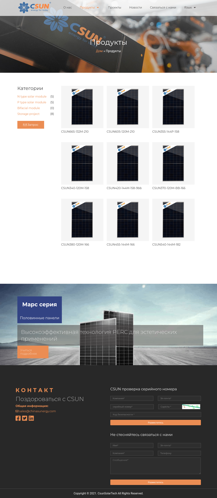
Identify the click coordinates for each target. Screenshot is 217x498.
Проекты (114, 7)
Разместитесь (155, 422)
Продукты (89, 7)
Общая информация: (32, 406)
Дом (99, 51)
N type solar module (31, 96)
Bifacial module (28, 108)
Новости (135, 7)
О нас (67, 7)
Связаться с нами (163, 7)
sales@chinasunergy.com (37, 411)
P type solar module (31, 102)
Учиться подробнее (28, 352)
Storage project (28, 114)
